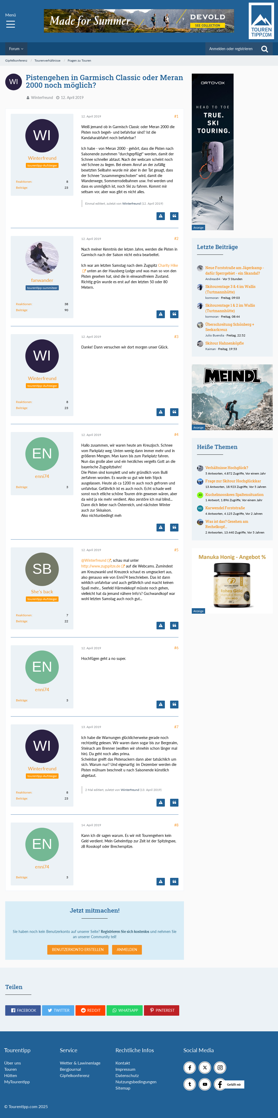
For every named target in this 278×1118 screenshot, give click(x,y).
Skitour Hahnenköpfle (224, 343)
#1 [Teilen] (176, 116)
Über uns (12, 1062)
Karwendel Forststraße (225, 507)
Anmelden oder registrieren (231, 48)
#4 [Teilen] (176, 434)
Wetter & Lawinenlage (80, 1062)
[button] (23, 1010)
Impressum (125, 1069)
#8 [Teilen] (176, 825)
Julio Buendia (214, 335)
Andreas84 (212, 279)
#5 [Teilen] (176, 550)
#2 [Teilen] (176, 238)
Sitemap (122, 1087)
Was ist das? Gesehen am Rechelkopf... (226, 524)
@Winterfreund (93, 560)
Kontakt (122, 1062)
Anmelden (127, 949)
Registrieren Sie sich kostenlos (125, 931)
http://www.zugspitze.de (100, 566)
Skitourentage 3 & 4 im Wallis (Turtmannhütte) (230, 289)
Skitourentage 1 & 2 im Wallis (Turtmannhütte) (230, 308)
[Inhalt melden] (161, 216)
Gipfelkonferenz (74, 1075)
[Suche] (265, 48)
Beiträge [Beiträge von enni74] (21, 487)
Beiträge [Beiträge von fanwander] (21, 310)
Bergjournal (70, 1069)
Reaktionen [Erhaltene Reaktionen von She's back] (24, 615)
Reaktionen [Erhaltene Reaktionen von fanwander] (24, 304)
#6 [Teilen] (176, 648)
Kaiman (210, 349)
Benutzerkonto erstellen (78, 949)
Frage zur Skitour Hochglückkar (233, 480)
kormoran (212, 298)
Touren (10, 1069)
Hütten (10, 1075)
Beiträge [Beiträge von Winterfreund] (21, 188)
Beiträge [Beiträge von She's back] (21, 621)
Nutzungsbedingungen (136, 1081)
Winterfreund (42, 97)
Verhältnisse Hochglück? (226, 467)
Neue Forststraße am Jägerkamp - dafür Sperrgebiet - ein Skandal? (234, 270)
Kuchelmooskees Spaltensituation (234, 494)
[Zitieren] (174, 216)
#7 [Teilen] (176, 727)
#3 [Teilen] (176, 336)
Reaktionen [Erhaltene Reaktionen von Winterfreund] (24, 182)
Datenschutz (127, 1075)
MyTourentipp (17, 1081)
